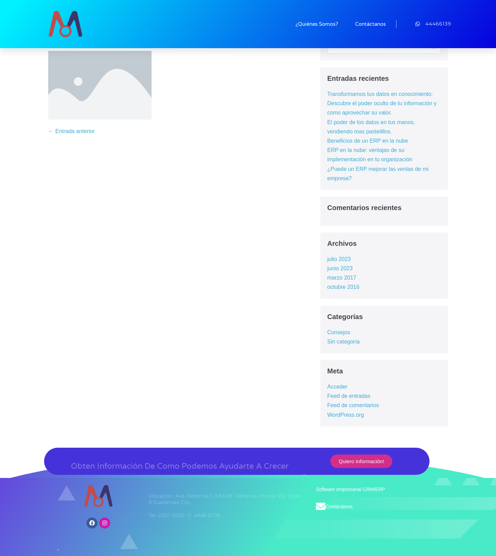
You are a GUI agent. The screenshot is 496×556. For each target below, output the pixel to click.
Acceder (337, 387)
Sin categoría (343, 342)
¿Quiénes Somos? (317, 24)
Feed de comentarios (353, 405)
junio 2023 (340, 268)
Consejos (338, 332)
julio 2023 (339, 259)
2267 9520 (172, 515)
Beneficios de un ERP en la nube (367, 141)
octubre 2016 (343, 287)
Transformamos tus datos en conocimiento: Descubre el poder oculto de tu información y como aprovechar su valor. (382, 103)
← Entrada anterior (71, 131)
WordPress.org (345, 415)
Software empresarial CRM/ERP (350, 489)
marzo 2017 (341, 278)
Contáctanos (370, 24)
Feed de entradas (348, 396)
